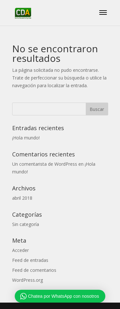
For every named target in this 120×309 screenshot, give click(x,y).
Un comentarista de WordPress (44, 164)
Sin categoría (25, 224)
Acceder (20, 250)
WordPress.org (27, 280)
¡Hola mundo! (26, 138)
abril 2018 (22, 198)
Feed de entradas (30, 260)
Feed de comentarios (34, 270)
